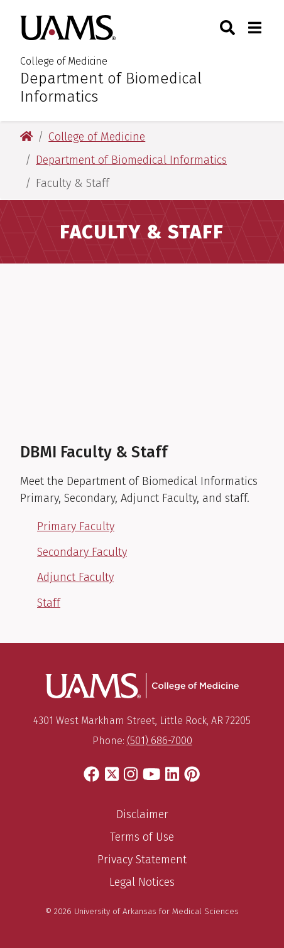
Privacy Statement (142, 859)
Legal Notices (142, 882)
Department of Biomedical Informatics (111, 87)
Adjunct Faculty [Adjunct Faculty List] (75, 577)
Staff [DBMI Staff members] (48, 603)
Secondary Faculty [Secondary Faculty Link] (82, 552)
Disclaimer (142, 814)
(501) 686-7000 (159, 741)
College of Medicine (63, 61)
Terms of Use (142, 837)
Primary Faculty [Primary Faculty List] (75, 526)
